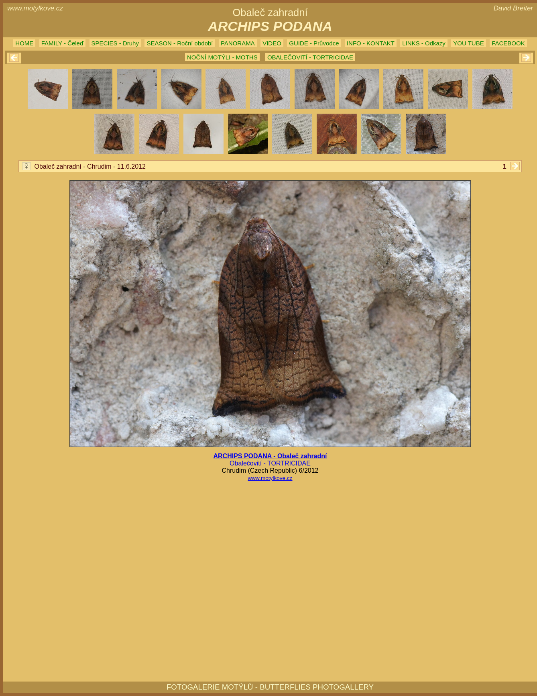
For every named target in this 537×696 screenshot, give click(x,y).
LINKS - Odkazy (423, 43)
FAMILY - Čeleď (62, 43)
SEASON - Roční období (179, 43)
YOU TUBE (468, 43)
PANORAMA (238, 43)
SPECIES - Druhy (115, 43)
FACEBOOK (508, 43)
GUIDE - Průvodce (314, 43)
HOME (24, 43)
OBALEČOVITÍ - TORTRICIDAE (310, 57)
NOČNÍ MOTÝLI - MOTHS (222, 57)
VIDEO (271, 43)
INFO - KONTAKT (371, 43)
